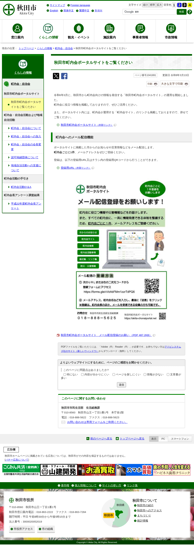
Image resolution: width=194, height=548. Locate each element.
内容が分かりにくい (96, 374)
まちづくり (144, 515)
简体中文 (68, 10)
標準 (152, 5)
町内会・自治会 (64, 48)
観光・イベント (79, 37)
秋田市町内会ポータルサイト (88, 124)
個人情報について (86, 485)
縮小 (145, 5)
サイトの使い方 (111, 485)
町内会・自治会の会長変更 (26, 147)
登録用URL (77, 167)
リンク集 (132, 485)
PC (163, 438)
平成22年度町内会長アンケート (26, 206)
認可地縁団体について (24, 157)
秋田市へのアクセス (149, 510)
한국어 (98, 10)
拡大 (159, 5)
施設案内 (109, 37)
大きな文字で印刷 (172, 83)
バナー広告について (16, 459)
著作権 (65, 485)
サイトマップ (57, 5)
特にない (72, 374)
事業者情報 (140, 37)
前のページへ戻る (101, 438)
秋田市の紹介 (145, 505)
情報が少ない (155, 374)
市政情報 (171, 37)
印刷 (150, 83)
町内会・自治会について (26, 128)
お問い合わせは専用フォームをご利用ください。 (97, 422)
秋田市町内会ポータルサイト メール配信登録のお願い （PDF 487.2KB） (108, 335)
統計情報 (142, 520)
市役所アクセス (23, 528)
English (54, 10)
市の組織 (47, 528)
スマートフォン (180, 438)
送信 (121, 384)
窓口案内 (17, 37)
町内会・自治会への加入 (26, 136)
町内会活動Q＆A (21, 187)
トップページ (26, 48)
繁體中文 (84, 10)
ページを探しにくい (128, 374)
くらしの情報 (44, 48)
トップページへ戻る (132, 438)
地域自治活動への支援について (26, 168)
